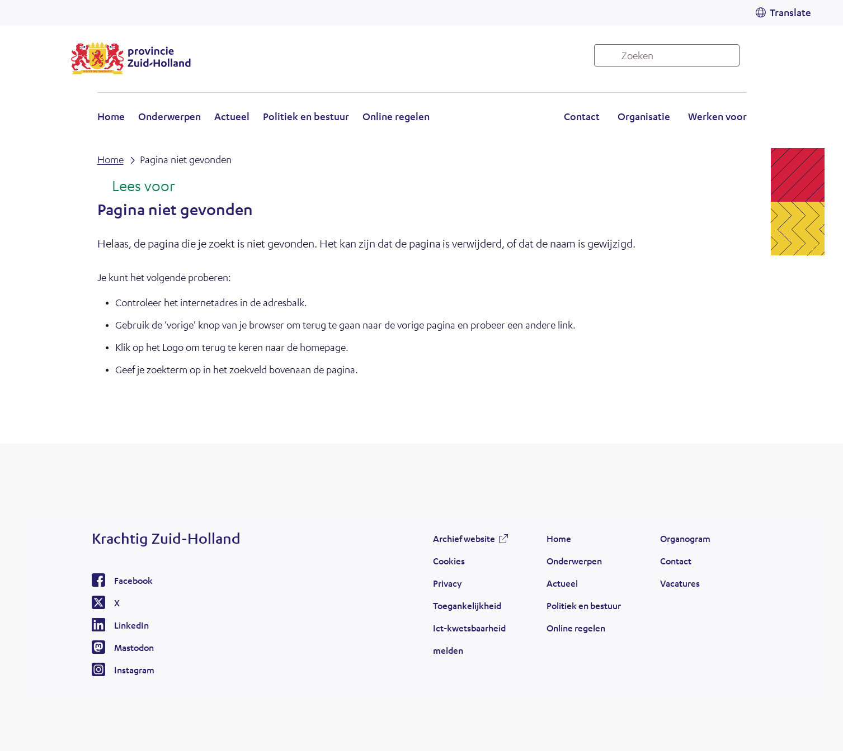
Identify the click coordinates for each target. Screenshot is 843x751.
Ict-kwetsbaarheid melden (469, 638)
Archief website (464, 538)
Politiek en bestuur (306, 116)
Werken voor (717, 116)
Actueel (231, 116)
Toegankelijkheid (467, 605)
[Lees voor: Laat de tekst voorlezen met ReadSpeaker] (136, 186)
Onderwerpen (169, 116)
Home (111, 116)
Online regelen (396, 116)
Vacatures (680, 583)
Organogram (685, 538)
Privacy (447, 583)
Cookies (449, 560)
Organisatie (644, 116)
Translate (790, 12)
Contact (582, 116)
